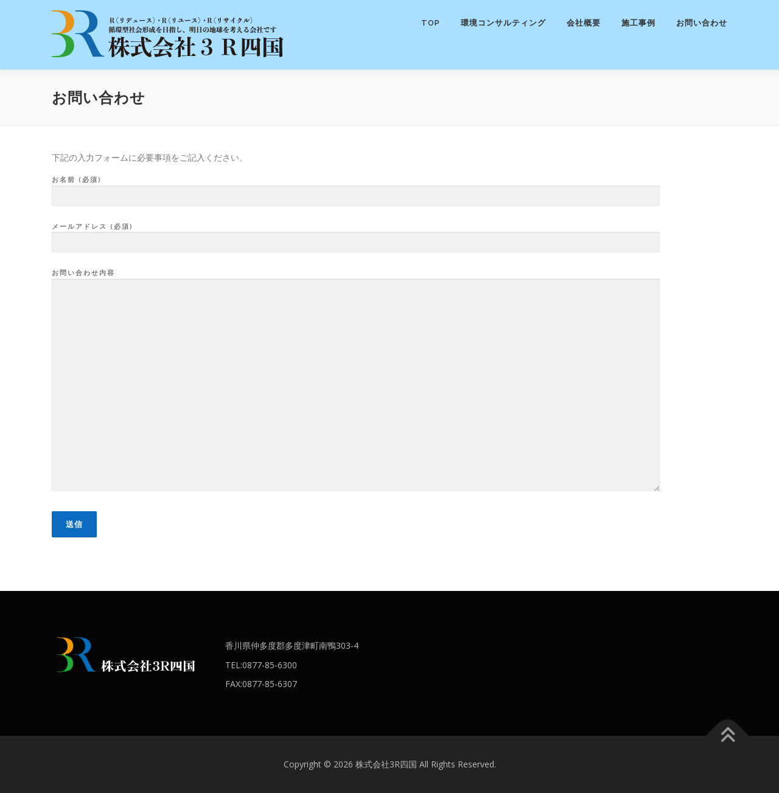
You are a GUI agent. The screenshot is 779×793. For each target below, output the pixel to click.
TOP (430, 22)
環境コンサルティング (503, 22)
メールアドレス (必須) (356, 235)
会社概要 (584, 22)
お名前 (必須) (356, 188)
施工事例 (638, 22)
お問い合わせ (701, 22)
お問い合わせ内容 (356, 381)
